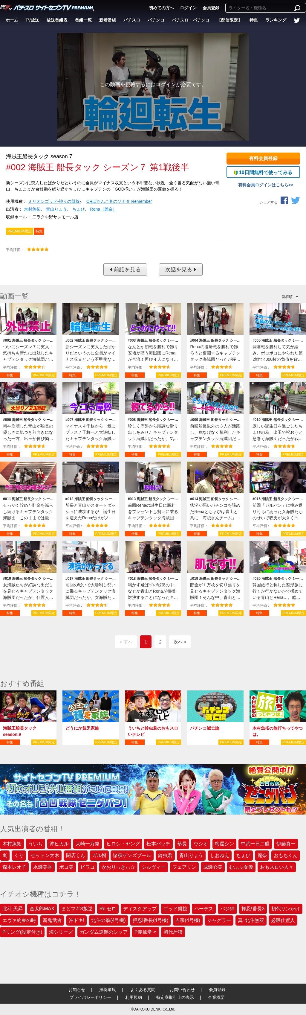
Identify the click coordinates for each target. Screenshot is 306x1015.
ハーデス (203, 908)
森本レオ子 (14, 867)
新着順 (287, 297)
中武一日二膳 (255, 843)
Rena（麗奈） (103, 209)
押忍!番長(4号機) (151, 920)
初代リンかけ (285, 908)
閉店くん (75, 855)
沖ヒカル (59, 843)
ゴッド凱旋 (175, 908)
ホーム (12, 20)
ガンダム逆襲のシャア (104, 932)
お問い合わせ (182, 989)
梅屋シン (224, 843)
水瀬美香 (42, 867)
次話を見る (180, 270)
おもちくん (286, 855)
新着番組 (107, 20)
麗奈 (262, 855)
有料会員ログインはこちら (263, 184)
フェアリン (184, 867)
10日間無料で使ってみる (263, 172)
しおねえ (219, 855)
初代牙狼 (173, 932)
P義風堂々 (145, 932)
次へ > (180, 641)
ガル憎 (99, 855)
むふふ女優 (241, 867)
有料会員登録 (263, 158)
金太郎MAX (42, 908)
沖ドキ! (76, 920)
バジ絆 (227, 908)
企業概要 (216, 997)
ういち (35, 843)
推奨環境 (107, 989)
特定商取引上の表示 (175, 997)
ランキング (275, 20)
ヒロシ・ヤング (123, 843)
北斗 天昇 (12, 908)
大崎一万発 (88, 843)
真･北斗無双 (251, 920)
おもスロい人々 (276, 867)
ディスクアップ (140, 908)
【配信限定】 (229, 20)
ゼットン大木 (44, 855)
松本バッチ (158, 843)
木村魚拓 (32, 209)
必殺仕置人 (283, 920)
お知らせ (76, 989)
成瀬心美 (212, 867)
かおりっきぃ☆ (118, 867)
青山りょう (56, 209)
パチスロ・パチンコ (190, 20)
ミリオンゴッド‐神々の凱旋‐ (54, 201)
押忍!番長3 (252, 908)
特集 (254, 20)
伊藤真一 (286, 843)
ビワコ (87, 867)
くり (19, 855)
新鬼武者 (52, 920)
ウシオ (201, 843)
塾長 (182, 843)
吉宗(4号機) (187, 920)
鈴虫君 (165, 855)
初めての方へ (161, 7)
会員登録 (211, 7)
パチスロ (131, 20)
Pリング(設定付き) (22, 932)
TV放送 (32, 20)
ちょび (78, 209)
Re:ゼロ (108, 908)
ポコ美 (66, 867)
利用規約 (133, 997)
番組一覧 (83, 20)
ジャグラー (219, 920)
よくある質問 (142, 989)
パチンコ (156, 20)
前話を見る (125, 270)
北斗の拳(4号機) (108, 920)
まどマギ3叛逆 (77, 908)
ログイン (188, 7)
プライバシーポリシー (90, 997)
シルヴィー (154, 867)
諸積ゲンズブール (132, 855)
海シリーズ (61, 932)
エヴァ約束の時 (19, 920)
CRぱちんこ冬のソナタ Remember (119, 201)
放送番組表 (57, 20)
